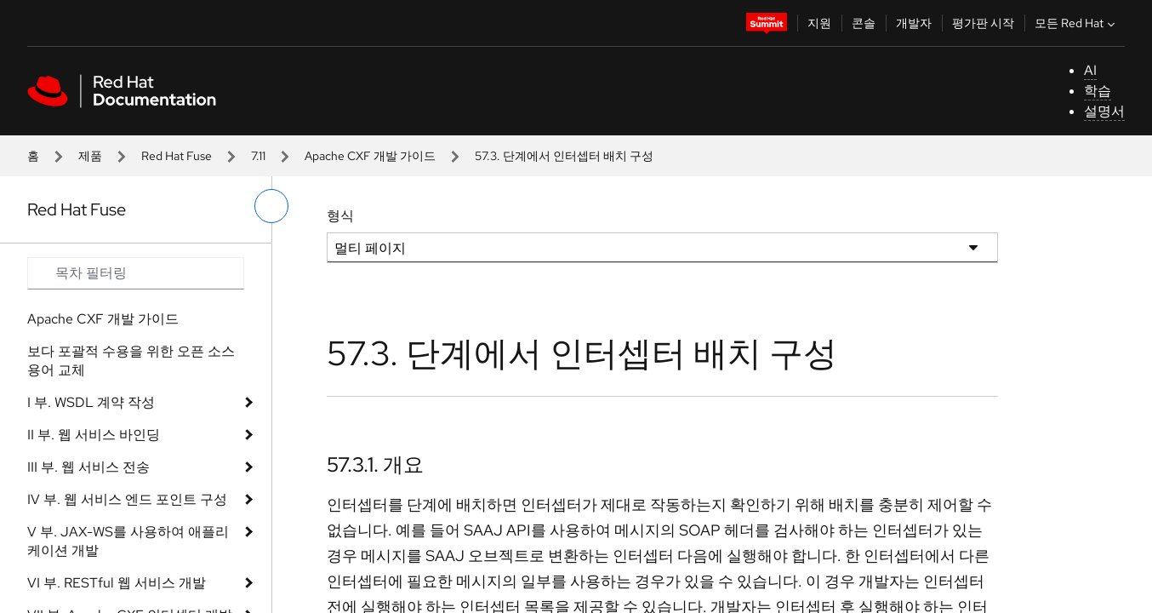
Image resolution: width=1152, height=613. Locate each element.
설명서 (1104, 111)
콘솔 (863, 23)
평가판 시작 (983, 23)
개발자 (914, 23)
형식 (340, 216)
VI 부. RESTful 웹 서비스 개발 (116, 583)
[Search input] (135, 273)
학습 (1097, 91)
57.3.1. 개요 (375, 464)
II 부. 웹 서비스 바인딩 (93, 435)
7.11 (258, 155)
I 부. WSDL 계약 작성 (91, 402)
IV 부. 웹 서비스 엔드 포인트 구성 (127, 499)
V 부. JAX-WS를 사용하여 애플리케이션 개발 (128, 541)
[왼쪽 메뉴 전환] (271, 206)
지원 (819, 23)
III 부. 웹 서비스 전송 (88, 467)
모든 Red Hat (1077, 23)
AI (1090, 70)
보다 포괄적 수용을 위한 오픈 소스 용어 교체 (131, 360)
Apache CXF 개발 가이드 (370, 155)
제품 (90, 155)
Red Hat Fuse (176, 155)
